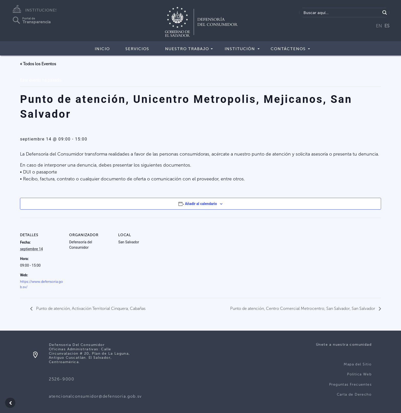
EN (379, 26)
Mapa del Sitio (358, 364)
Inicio (102, 48)
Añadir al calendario (201, 204)
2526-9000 (61, 379)
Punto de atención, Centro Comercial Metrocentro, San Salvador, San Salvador (303, 308)
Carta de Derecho (354, 394)
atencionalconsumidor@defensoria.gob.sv (95, 396)
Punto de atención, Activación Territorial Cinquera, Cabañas (90, 308)
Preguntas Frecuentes (350, 384)
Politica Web (359, 374)
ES (386, 26)
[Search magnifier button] (384, 12)
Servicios (137, 48)
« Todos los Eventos (38, 63)
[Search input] (341, 12)
